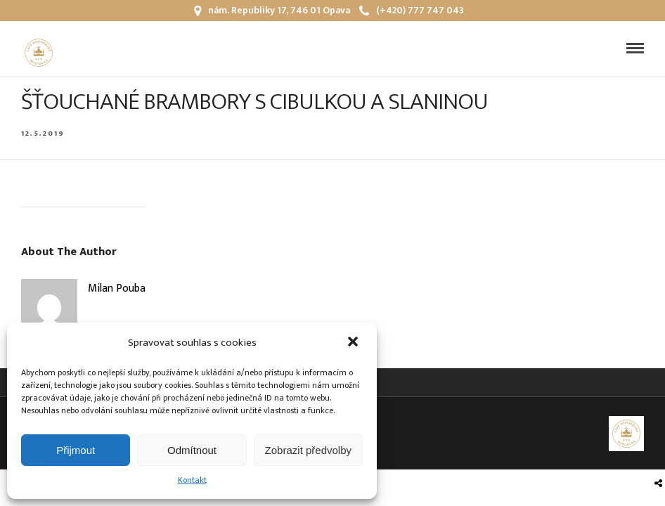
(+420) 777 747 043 (411, 10)
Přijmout (75, 450)
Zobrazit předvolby (308, 450)
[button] (354, 343)
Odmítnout (192, 450)
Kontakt (192, 480)
